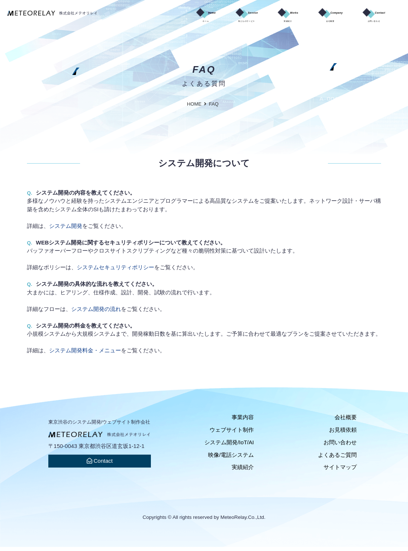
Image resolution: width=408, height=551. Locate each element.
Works (251, 18)
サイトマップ (340, 471)
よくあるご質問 (337, 458)
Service (195, 18)
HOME (194, 107)
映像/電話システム (231, 458)
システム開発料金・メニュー (85, 354)
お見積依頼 (343, 433)
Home (140, 18)
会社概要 (346, 421)
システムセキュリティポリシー (115, 271)
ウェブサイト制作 (232, 433)
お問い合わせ (340, 446)
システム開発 (65, 229)
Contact (366, 18)
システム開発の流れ (96, 312)
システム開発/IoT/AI (229, 446)
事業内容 (243, 421)
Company (307, 18)
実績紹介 (243, 471)
